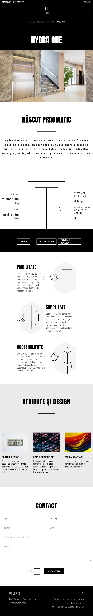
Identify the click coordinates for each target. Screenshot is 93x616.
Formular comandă (65, 241)
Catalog (23, 241)
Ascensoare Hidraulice (45, 21)
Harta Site (79, 606)
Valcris (31, 21)
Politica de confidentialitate (63, 606)
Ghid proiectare (46, 241)
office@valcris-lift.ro (17, 603)
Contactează (54, 571)
